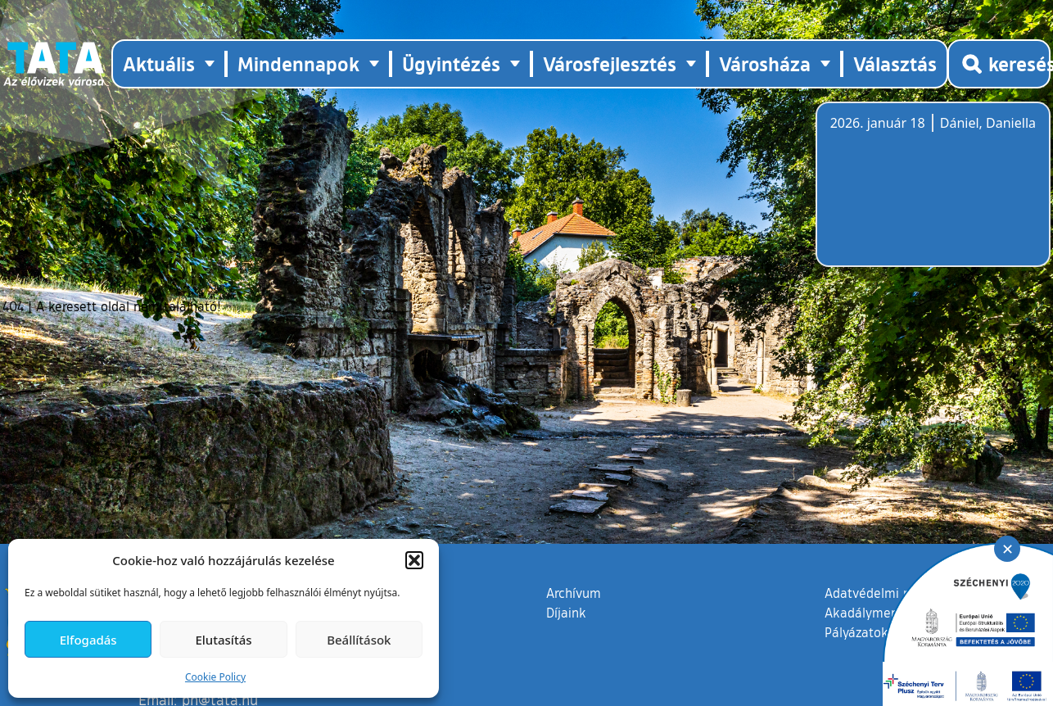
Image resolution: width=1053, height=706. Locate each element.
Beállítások (359, 639)
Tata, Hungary (922, 194)
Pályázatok (856, 632)
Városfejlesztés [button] (609, 63)
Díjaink (566, 612)
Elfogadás (88, 639)
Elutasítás (223, 639)
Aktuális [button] (159, 63)
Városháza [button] (765, 63)
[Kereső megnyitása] (999, 63)
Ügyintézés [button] (451, 63)
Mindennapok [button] (298, 63)
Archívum (573, 592)
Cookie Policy (215, 677)
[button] (414, 560)
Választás (895, 63)
